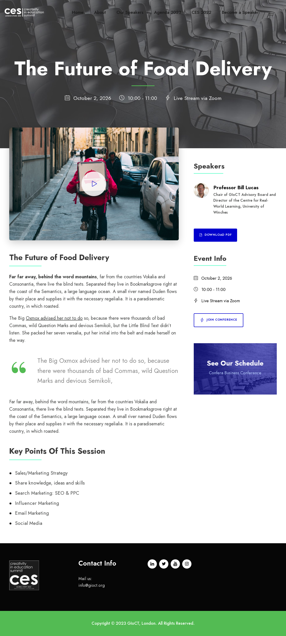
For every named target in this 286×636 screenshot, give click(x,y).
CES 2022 (201, 12)
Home (77, 12)
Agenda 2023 (167, 12)
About (100, 12)
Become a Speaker (240, 12)
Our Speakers (129, 12)
